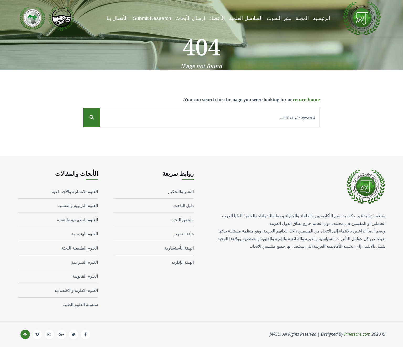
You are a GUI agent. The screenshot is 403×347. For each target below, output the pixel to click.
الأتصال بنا (117, 18)
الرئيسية (321, 18)
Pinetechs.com (357, 334)
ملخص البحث (182, 219)
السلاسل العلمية (245, 18)
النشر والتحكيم (181, 191)
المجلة (302, 18)
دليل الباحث (183, 205)
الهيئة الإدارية (182, 262)
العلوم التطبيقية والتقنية (77, 219)
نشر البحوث (279, 18)
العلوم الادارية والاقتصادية (76, 290)
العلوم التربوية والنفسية (77, 205)
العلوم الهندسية (85, 234)
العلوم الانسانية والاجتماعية (75, 191)
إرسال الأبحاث (190, 18)
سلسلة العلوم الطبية (80, 304)
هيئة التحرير (184, 234)
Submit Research (152, 18)
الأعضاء (217, 18)
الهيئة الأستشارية (179, 248)
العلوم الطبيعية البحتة (79, 248)
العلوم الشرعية (85, 262)
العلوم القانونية (85, 276)
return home (306, 99)
